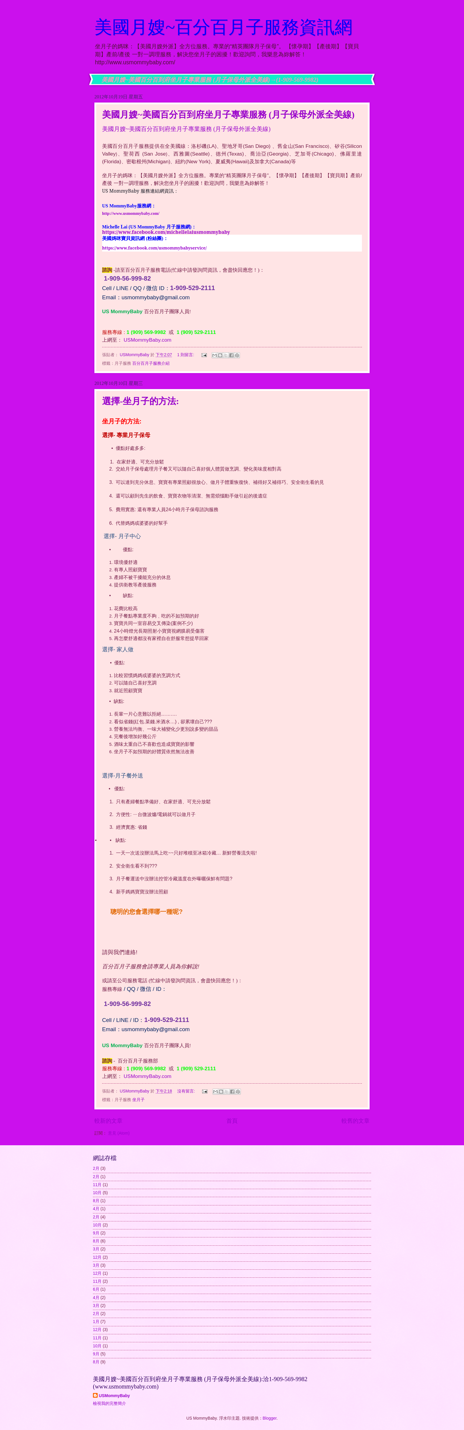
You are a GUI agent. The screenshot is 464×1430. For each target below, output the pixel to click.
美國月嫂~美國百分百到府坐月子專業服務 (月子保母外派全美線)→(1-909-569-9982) (210, 79)
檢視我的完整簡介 (109, 1403)
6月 (96, 1289)
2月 (96, 1168)
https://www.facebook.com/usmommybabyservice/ (154, 248)
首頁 (232, 1121)
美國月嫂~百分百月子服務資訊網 (223, 27)
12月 (97, 1257)
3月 (96, 1249)
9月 (96, 1233)
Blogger (270, 1418)
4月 (96, 1209)
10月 (97, 1193)
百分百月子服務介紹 (151, 363)
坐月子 (138, 1100)
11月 (97, 1185)
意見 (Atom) (119, 1133)
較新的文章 (108, 1121)
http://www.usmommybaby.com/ (131, 213)
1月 (96, 1321)
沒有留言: (186, 1091)
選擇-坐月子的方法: (140, 401)
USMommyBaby (114, 1396)
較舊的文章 (355, 1121)
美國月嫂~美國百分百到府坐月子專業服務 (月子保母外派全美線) (228, 114)
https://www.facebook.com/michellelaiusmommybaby (166, 232)
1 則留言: (186, 355)
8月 (96, 1201)
